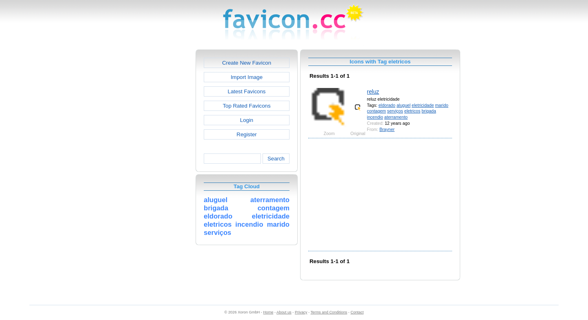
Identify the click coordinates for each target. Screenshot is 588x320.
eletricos (412, 110)
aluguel (403, 105)
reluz (373, 91)
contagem (376, 110)
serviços (395, 110)
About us (284, 312)
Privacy (301, 312)
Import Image (247, 77)
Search (276, 158)
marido (441, 105)
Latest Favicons (247, 91)
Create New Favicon (246, 63)
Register (246, 134)
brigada (428, 110)
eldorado (387, 105)
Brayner (386, 129)
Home (268, 312)
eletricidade (423, 105)
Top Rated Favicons (246, 106)
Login (246, 120)
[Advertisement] (160, 172)
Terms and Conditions (328, 312)
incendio (375, 117)
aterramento (396, 117)
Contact (357, 312)
